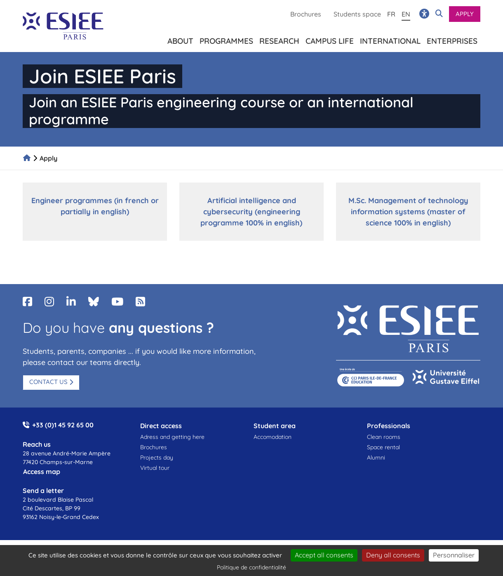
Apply (465, 14)
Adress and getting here (172, 437)
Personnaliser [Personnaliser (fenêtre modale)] (454, 555)
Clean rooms (383, 437)
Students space (357, 14)
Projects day (156, 457)
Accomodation (272, 437)
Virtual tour (154, 468)
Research (279, 39)
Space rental (383, 447)
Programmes (226, 39)
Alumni (376, 457)
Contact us (48, 382)
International (390, 39)
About (180, 39)
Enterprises (452, 39)
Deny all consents (393, 555)
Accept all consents (324, 555)
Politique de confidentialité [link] (251, 567)
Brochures (305, 14)
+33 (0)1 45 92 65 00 (63, 425)
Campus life (330, 39)
